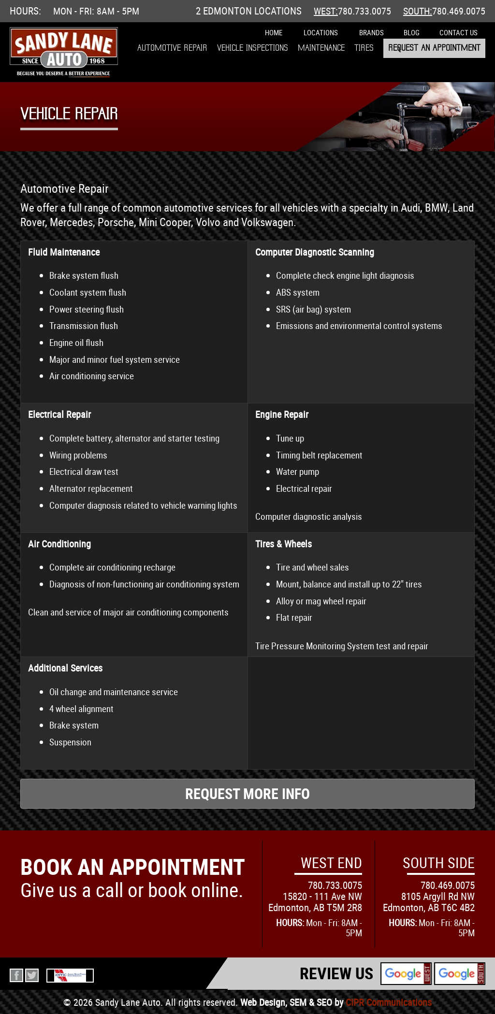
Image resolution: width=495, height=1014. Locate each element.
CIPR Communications (389, 1002)
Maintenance (321, 48)
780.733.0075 (364, 10)
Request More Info (247, 793)
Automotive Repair (172, 48)
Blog (412, 32)
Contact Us (458, 32)
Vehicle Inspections (252, 48)
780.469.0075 (458, 10)
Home (273, 32)
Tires (364, 48)
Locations (321, 32)
